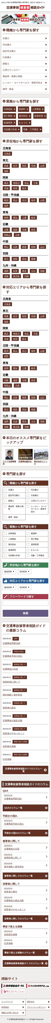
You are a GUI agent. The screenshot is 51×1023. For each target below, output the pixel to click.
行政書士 (33, 495)
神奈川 (16, 183)
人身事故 (10, 539)
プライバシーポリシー (36, 1007)
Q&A (15, 639)
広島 (15, 247)
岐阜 (33, 217)
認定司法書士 (12, 495)
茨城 (6, 188)
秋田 (24, 166)
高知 (24, 259)
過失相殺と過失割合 (12, 695)
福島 (6, 171)
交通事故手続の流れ (12, 656)
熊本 (24, 271)
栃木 (24, 188)
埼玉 (26, 183)
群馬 (15, 188)
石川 (24, 200)
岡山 (6, 247)
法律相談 (10, 533)
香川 (6, 259)
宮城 (33, 166)
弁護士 (9, 490)
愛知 (15, 217)
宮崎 (6, 276)
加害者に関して (19, 703)
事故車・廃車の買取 (14, 507)
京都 (24, 229)
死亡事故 (33, 539)
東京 (6, 183)
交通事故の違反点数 (12, 720)
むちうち (33, 550)
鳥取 (24, 247)
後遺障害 (10, 550)
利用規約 (5, 1007)
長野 (6, 205)
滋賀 (15, 229)
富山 (15, 200)
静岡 (6, 217)
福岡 (6, 271)
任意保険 (7, 759)
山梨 (42, 200)
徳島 (15, 259)
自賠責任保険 (9, 746)
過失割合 (10, 544)
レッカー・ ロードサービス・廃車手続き (37, 509)
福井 (33, 200)
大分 (33, 271)
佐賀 (15, 271)
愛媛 (33, 259)
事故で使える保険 (20, 742)
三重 (24, 217)
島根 (33, 247)
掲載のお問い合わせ (9, 1013)
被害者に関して (19, 664)
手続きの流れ (19, 651)
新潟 (6, 200)
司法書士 (33, 490)
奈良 (33, 229)
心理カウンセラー (36, 501)
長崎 (42, 271)
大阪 (6, 229)
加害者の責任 (9, 708)
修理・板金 (11, 517)
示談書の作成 (12, 555)
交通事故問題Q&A (11, 643)
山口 (42, 247)
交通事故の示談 (10, 669)
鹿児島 (16, 276)
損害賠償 (33, 544)
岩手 (15, 166)
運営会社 (31, 1002)
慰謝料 (32, 533)
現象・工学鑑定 (35, 555)
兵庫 (17, 235)
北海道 (7, 153)
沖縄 (26, 276)
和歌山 (7, 235)
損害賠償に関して (11, 682)
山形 (42, 166)
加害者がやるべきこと (13, 733)
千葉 (35, 183)
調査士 (9, 501)
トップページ (7, 1002)
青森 (6, 166)
